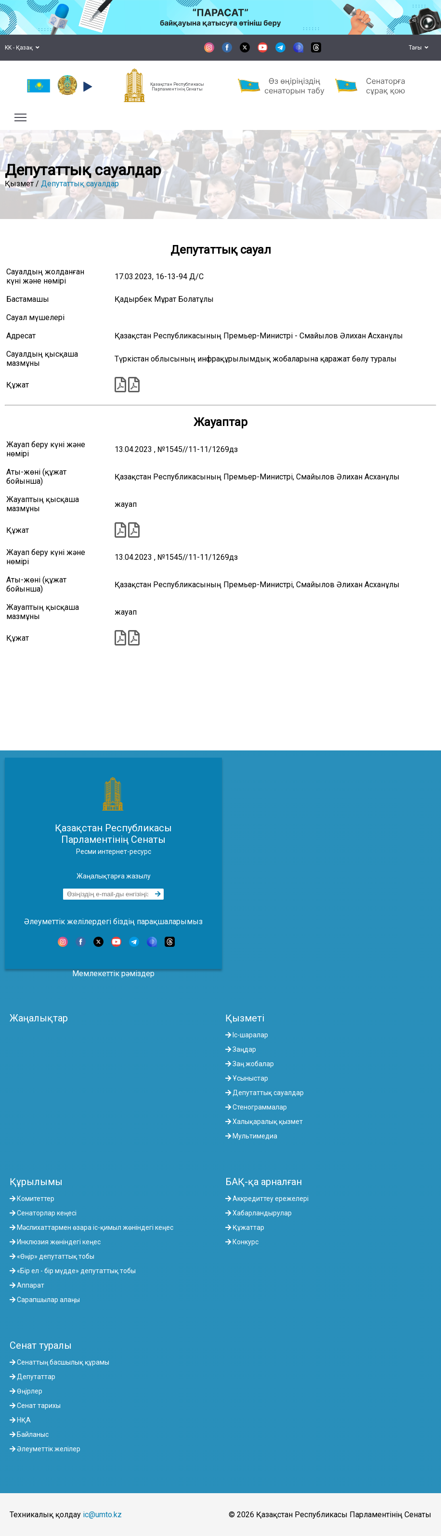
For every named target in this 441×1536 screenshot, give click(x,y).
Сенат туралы (41, 1345)
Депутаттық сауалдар (80, 183)
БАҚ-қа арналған (263, 1181)
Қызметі (244, 1018)
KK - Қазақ (22, 47)
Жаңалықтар (39, 1018)
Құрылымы (36, 1181)
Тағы (418, 47)
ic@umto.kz (102, 1514)
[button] (86, 86)
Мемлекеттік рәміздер (113, 973)
